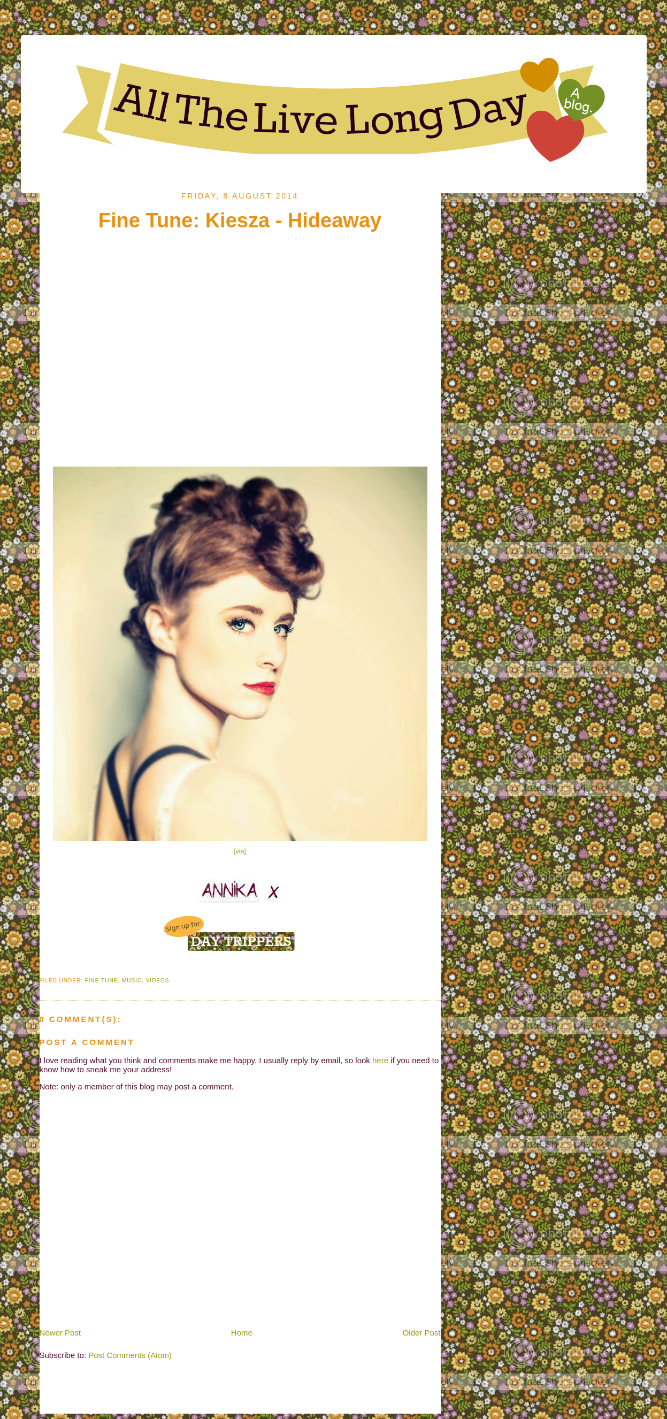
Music (132, 980)
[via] (240, 851)
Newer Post (60, 1332)
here (380, 1060)
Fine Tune (101, 980)
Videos (158, 980)
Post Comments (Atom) (130, 1355)
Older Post (422, 1332)
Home (241, 1332)
